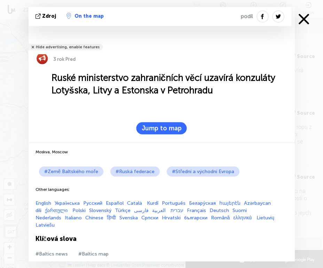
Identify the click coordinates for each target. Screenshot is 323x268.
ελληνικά (243, 218)
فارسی (141, 210)
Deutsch (219, 210)
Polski (79, 210)
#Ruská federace (135, 171)
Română (220, 218)
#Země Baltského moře (71, 171)
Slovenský (100, 210)
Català (135, 203)
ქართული (57, 210)
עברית (177, 210)
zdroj (46, 16)
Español (115, 203)
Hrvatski (171, 218)
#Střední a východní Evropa (203, 171)
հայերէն (230, 203)
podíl (247, 16)
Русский (92, 203)
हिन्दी (111, 218)
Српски (149, 218)
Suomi (240, 210)
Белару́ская (202, 203)
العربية (159, 210)
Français (196, 210)
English (43, 203)
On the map (85, 16)
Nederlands (48, 218)
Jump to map (162, 128)
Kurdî (152, 203)
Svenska (128, 218)
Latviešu (45, 225)
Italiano (73, 218)
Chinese (94, 218)
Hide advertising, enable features (68, 47)
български (195, 218)
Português (174, 203)
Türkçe (123, 210)
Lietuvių (265, 218)
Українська (67, 203)
